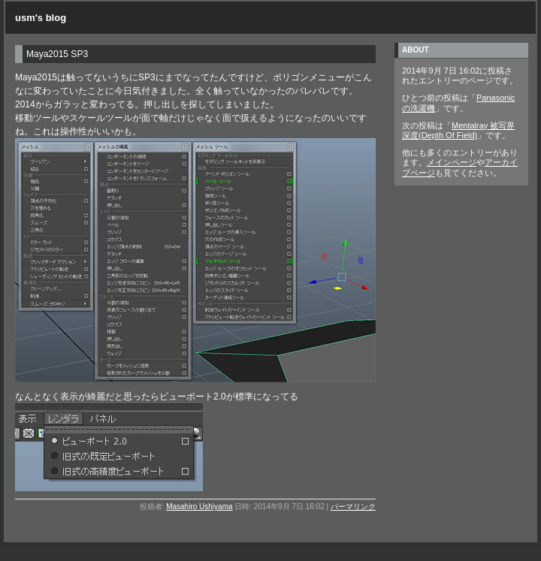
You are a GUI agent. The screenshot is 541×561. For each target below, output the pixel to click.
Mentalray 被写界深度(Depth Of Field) (458, 130)
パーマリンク (353, 506)
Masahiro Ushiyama (199, 506)
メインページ (451, 162)
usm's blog (40, 17)
